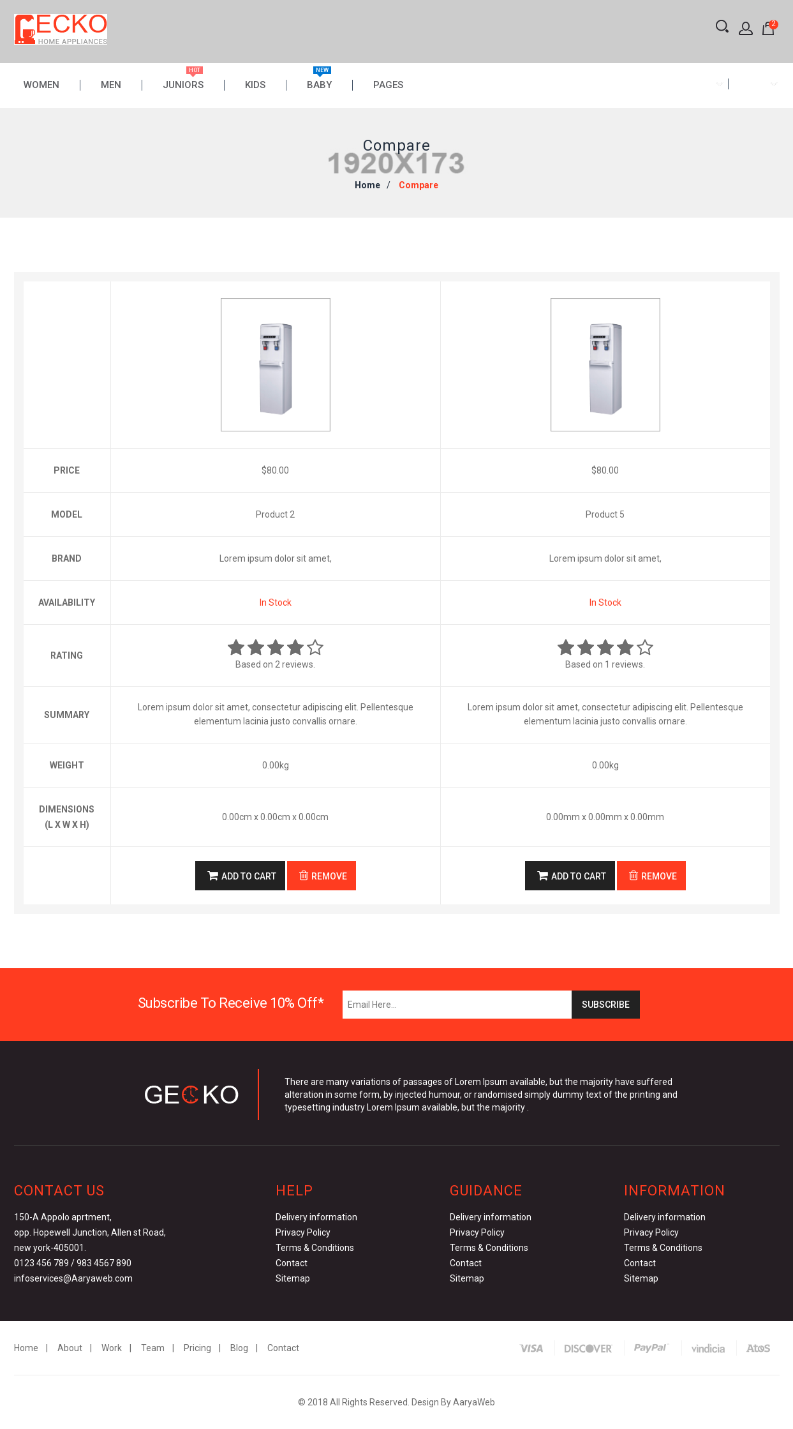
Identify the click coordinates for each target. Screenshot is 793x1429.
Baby (319, 85)
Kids (255, 85)
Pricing (197, 1348)
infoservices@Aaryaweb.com (73, 1278)
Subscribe (606, 1004)
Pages (388, 85)
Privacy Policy (303, 1232)
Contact (292, 1263)
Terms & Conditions (315, 1248)
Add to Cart (241, 875)
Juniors (183, 85)
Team (153, 1348)
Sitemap (293, 1278)
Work (111, 1348)
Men (111, 85)
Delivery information (316, 1217)
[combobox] (702, 84)
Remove (323, 875)
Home (367, 185)
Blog (239, 1348)
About (69, 1348)
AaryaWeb (474, 1402)
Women (41, 85)
